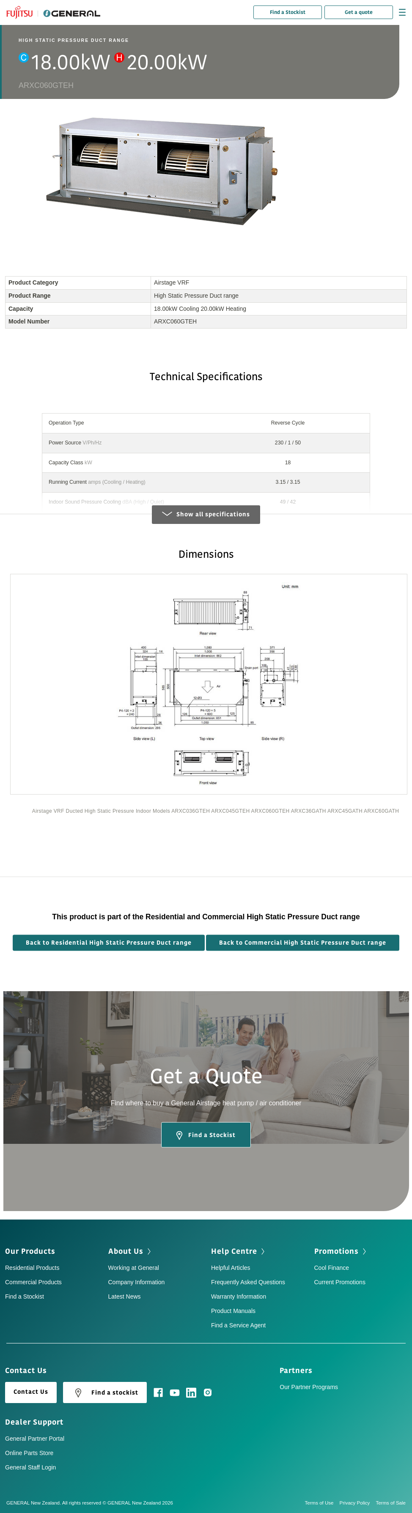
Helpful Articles (230, 1267)
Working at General (133, 1267)
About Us (125, 1251)
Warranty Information (238, 1296)
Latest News (124, 1296)
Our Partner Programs (309, 1387)
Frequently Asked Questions (248, 1282)
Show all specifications (206, 514)
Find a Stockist (287, 12)
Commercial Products (33, 1282)
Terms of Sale (391, 1502)
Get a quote (359, 12)
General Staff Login (30, 1467)
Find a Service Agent (238, 1325)
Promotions (336, 1251)
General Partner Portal (34, 1438)
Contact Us (31, 1392)
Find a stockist (104, 1393)
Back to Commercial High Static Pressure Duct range (302, 942)
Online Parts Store (29, 1453)
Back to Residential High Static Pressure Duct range (109, 942)
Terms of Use (322, 1502)
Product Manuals (233, 1310)
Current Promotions (339, 1282)
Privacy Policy (358, 1502)
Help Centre (234, 1251)
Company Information (136, 1282)
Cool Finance (331, 1267)
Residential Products (32, 1267)
